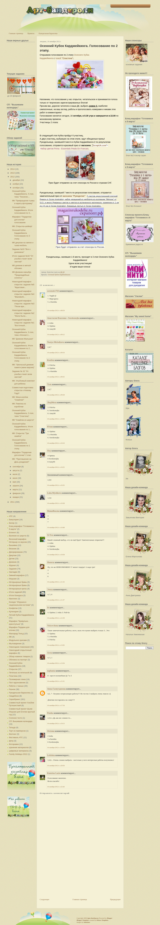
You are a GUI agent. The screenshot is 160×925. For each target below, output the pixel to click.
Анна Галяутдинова (56, 689)
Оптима (51, 731)
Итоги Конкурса (16, 595)
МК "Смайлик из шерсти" (23, 420)
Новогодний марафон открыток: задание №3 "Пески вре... (23, 304)
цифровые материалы (19, 751)
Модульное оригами (18, 640)
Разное (12, 689)
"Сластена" (67, 58)
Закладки (13, 572)
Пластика (13, 676)
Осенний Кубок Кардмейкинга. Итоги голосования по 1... (22, 427)
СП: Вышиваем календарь (20, 721)
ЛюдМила (52, 402)
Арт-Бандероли (92, 918)
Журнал (12, 565)
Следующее (44, 899)
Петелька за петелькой (19, 672)
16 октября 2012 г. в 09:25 (56, 377)
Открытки (13, 669)
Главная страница (16, 33)
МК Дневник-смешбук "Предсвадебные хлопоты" (21, 275)
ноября (16, 184)
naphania (51, 671)
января (16, 497)
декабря (16, 180)
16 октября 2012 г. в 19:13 (56, 723)
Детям (12, 558)
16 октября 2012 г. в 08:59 (56, 310)
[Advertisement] (62, 877)
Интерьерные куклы (18, 589)
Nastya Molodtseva (55, 342)
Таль (49, 384)
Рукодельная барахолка (48, 33)
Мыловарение (15, 643)
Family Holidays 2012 (18, 754)
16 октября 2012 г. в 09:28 (56, 395)
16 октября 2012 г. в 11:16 (56, 582)
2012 (12, 177)
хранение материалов (19, 747)
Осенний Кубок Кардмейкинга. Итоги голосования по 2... (22, 345)
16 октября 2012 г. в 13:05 (56, 645)
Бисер (11, 523)
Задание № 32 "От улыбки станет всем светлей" (22, 374)
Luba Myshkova (54, 493)
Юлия (50, 426)
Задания (12, 569)
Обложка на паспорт (18, 660)
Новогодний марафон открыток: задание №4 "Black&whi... (23, 294)
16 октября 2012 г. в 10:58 (56, 554)
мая (14, 482)
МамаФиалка (53, 511)
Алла (49, 653)
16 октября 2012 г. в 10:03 (56, 419)
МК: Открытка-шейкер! (22, 226)
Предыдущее (115, 899)
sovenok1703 (53, 291)
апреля (16, 486)
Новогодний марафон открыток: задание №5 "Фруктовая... (23, 284)
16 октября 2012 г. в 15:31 (56, 681)
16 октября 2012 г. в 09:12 (56, 334)
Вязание (12, 549)
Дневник (12, 562)
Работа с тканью (16, 686)
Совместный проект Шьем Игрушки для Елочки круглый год (22, 712)
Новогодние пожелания (19, 647)
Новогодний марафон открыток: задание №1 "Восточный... (23, 323)
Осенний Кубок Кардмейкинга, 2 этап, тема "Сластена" (23, 413)
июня (15, 478)
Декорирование (16, 552)
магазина (67, 196)
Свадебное (14, 696)
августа (16, 470)
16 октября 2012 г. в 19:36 (56, 747)
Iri (48, 607)
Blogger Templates (83, 920)
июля (15, 474)
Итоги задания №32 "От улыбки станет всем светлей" (22, 259)
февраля (17, 493)
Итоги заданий (15, 592)
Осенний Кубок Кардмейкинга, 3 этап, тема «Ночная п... (23, 332)
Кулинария (14, 611)
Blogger (109, 918)
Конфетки (13, 608)
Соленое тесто (15, 718)
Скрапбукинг (14, 699)
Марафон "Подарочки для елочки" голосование (21, 220)
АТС (11, 516)
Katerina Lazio (53, 773)
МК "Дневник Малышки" (22, 339)
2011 (12, 502)
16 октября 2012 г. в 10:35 (56, 485)
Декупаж (12, 555)
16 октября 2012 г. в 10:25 (56, 467)
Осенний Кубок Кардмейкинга (59, 275)
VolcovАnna (52, 625)
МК (10, 637)
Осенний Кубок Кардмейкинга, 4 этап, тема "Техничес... (23, 194)
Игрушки (12, 579)
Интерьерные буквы (18, 582)
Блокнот (12, 532)
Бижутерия (14, 519)
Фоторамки (14, 744)
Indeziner (87, 922)
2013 (12, 173)
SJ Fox (50, 535)
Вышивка (13, 545)
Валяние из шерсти (17, 536)
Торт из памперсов (17, 731)
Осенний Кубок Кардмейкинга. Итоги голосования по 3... (22, 210)
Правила (30, 33)
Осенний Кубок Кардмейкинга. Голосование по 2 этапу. (79, 48)
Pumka (50, 713)
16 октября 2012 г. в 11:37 (56, 600)
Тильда (12, 727)
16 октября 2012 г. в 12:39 (56, 618)
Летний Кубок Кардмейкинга (21, 615)
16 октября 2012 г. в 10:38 (56, 503)
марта (15, 489)
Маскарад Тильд (16, 633)
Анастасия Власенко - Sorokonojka (63, 318)
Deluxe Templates (102, 920)
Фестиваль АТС (16, 737)
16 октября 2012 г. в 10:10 (56, 443)
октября (16, 188)
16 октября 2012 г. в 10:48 (56, 527)
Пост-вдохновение (17, 682)
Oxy (49, 451)
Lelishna (51, 755)
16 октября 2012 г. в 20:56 (56, 765)
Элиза (50, 589)
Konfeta (50, 360)
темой (58, 58)
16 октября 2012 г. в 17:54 (56, 705)
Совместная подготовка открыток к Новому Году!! (22, 390)
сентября (17, 467)
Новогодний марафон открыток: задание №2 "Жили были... (23, 313)
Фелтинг (12, 734)
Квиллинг (13, 599)
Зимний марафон (16, 575)
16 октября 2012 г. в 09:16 (56, 352)
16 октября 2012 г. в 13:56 (56, 663)
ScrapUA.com (99, 145)
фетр (11, 741)
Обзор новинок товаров (19, 656)
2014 (12, 169)
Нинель (50, 562)
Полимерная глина (17, 679)
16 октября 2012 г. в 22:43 (56, 787)
